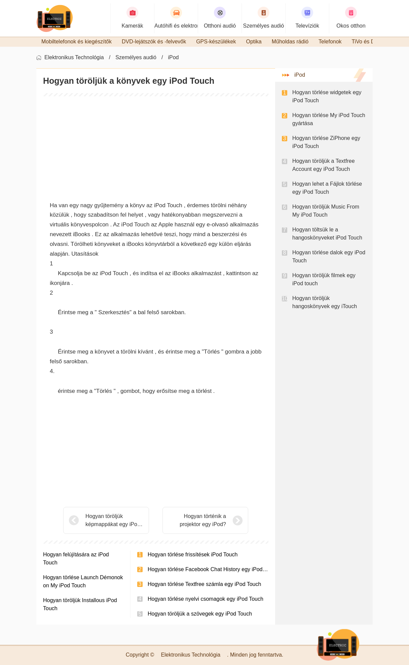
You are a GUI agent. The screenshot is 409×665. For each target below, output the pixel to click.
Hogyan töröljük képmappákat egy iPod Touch (112, 520)
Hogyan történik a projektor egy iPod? (203, 520)
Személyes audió (135, 57)
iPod (173, 57)
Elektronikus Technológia (74, 57)
